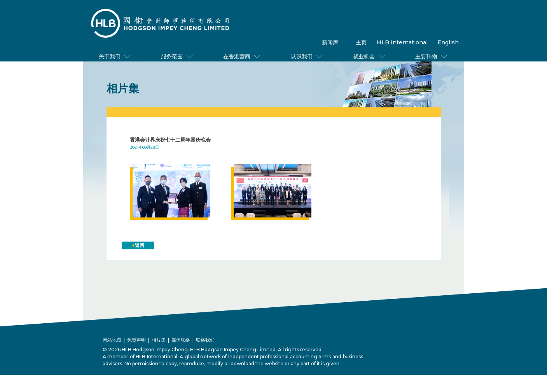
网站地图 (112, 340)
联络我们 (205, 340)
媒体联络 (180, 340)
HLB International (402, 42)
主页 (361, 42)
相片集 (159, 340)
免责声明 (136, 340)
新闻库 (330, 42)
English (448, 42)
